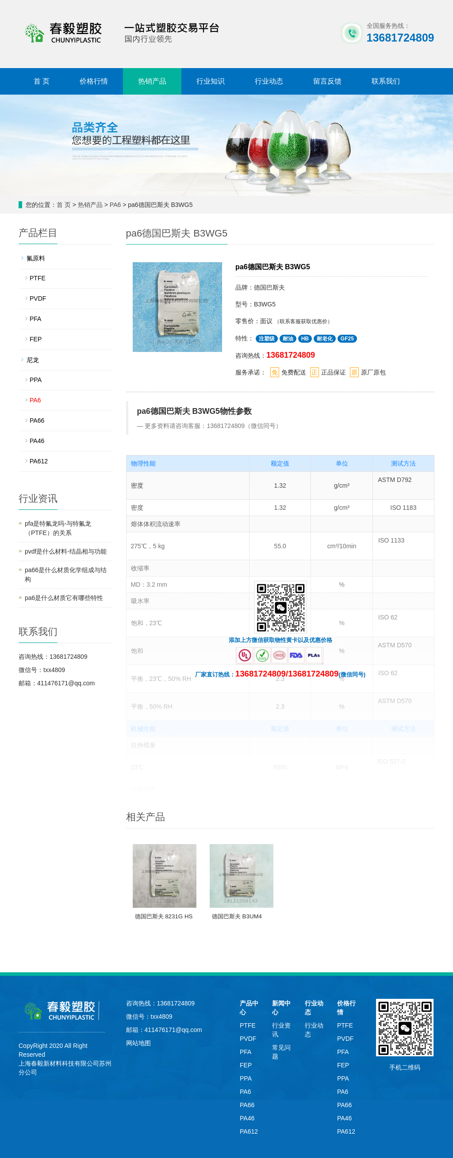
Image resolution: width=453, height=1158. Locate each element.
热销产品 (152, 81)
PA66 (37, 420)
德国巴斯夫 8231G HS (164, 916)
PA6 (116, 204)
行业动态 (269, 81)
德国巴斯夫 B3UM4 (237, 916)
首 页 (42, 81)
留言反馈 (327, 81)
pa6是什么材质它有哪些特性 (64, 597)
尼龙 (33, 359)
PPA (36, 379)
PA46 (37, 440)
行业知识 (210, 81)
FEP (36, 339)
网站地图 (138, 1043)
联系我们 (386, 81)
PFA (35, 318)
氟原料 (36, 258)
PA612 (39, 461)
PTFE (38, 278)
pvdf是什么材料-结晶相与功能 (66, 551)
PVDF (38, 298)
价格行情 (94, 81)
